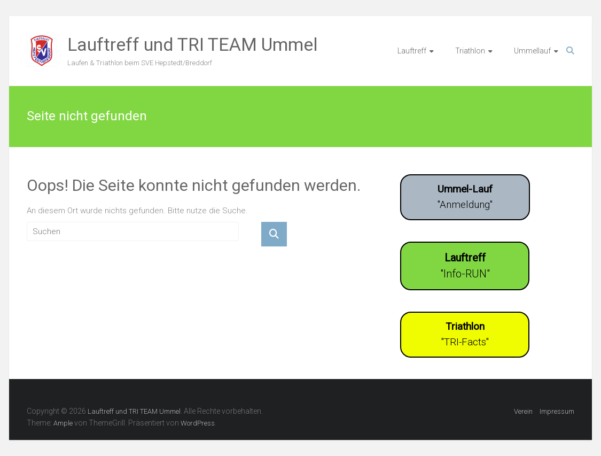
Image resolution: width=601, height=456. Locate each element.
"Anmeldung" (465, 197)
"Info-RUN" (465, 265)
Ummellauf (532, 51)
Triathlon (470, 51)
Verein (523, 411)
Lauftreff (411, 51)
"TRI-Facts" (465, 334)
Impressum (557, 411)
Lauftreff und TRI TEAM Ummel (192, 44)
